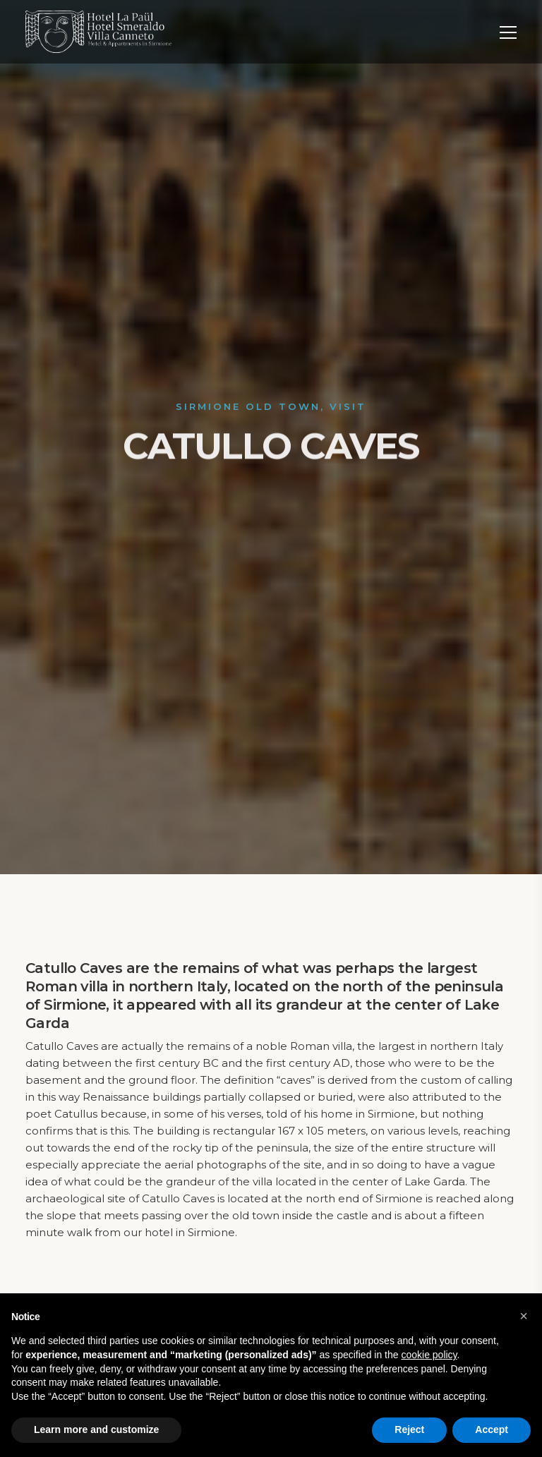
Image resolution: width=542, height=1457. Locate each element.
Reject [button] (409, 1429)
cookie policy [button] (429, 1354)
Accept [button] (491, 1429)
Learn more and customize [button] (96, 1429)
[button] (523, 1316)
